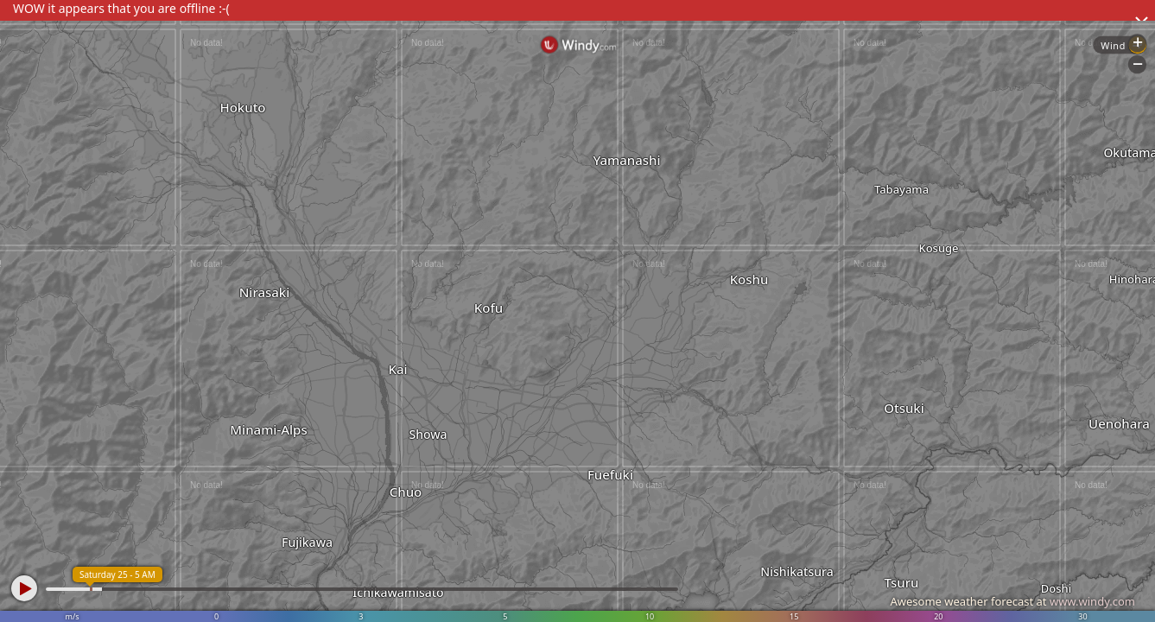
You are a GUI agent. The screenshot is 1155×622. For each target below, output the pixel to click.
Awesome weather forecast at (1012, 601)
